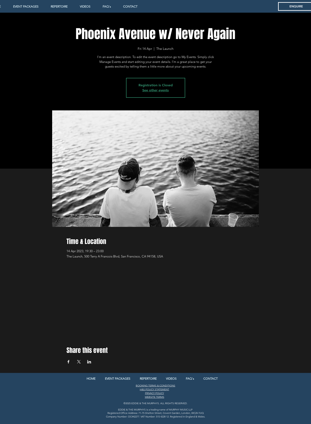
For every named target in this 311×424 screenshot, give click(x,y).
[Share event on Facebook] (69, 361)
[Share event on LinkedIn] (89, 361)
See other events (155, 90)
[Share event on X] (79, 361)
